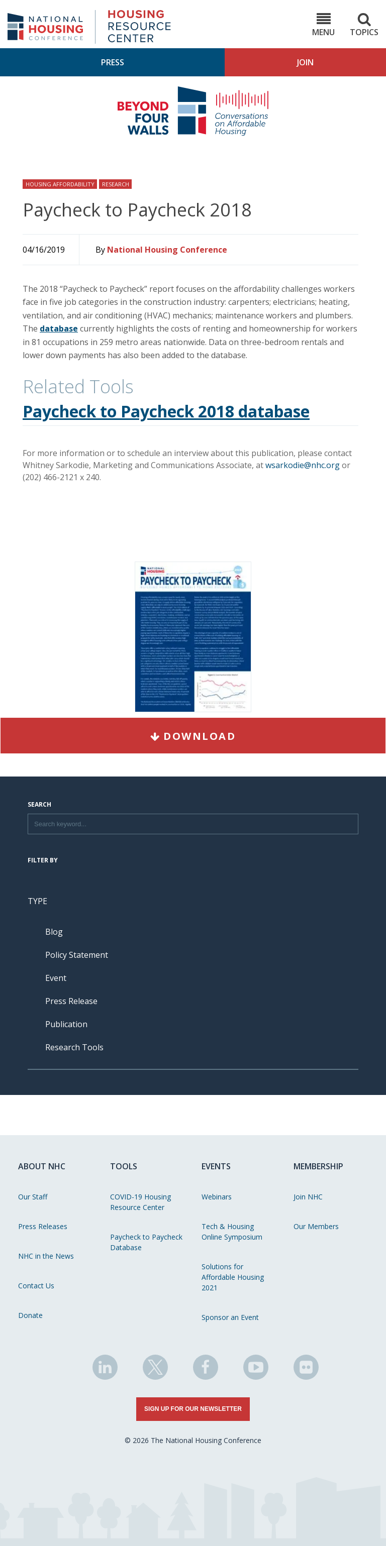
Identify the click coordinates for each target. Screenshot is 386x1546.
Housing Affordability (60, 184)
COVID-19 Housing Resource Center (140, 1202)
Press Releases (42, 1226)
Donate (30, 1315)
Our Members (316, 1226)
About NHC (41, 1166)
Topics (364, 25)
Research (115, 184)
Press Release (71, 1001)
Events (216, 1166)
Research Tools (74, 1047)
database (59, 328)
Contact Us (36, 1285)
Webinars (217, 1196)
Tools (123, 1166)
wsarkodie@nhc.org (302, 465)
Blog (54, 931)
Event (55, 977)
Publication (66, 1024)
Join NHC (308, 1196)
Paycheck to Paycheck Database (146, 1242)
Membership (318, 1166)
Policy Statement (76, 954)
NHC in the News (46, 1256)
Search (39, 805)
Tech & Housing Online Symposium (232, 1232)
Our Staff (32, 1196)
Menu (323, 25)
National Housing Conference (167, 249)
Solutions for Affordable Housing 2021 (233, 1277)
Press (112, 62)
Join (305, 62)
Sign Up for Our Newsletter (193, 1408)
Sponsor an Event (230, 1317)
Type (37, 901)
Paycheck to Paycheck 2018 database (166, 411)
